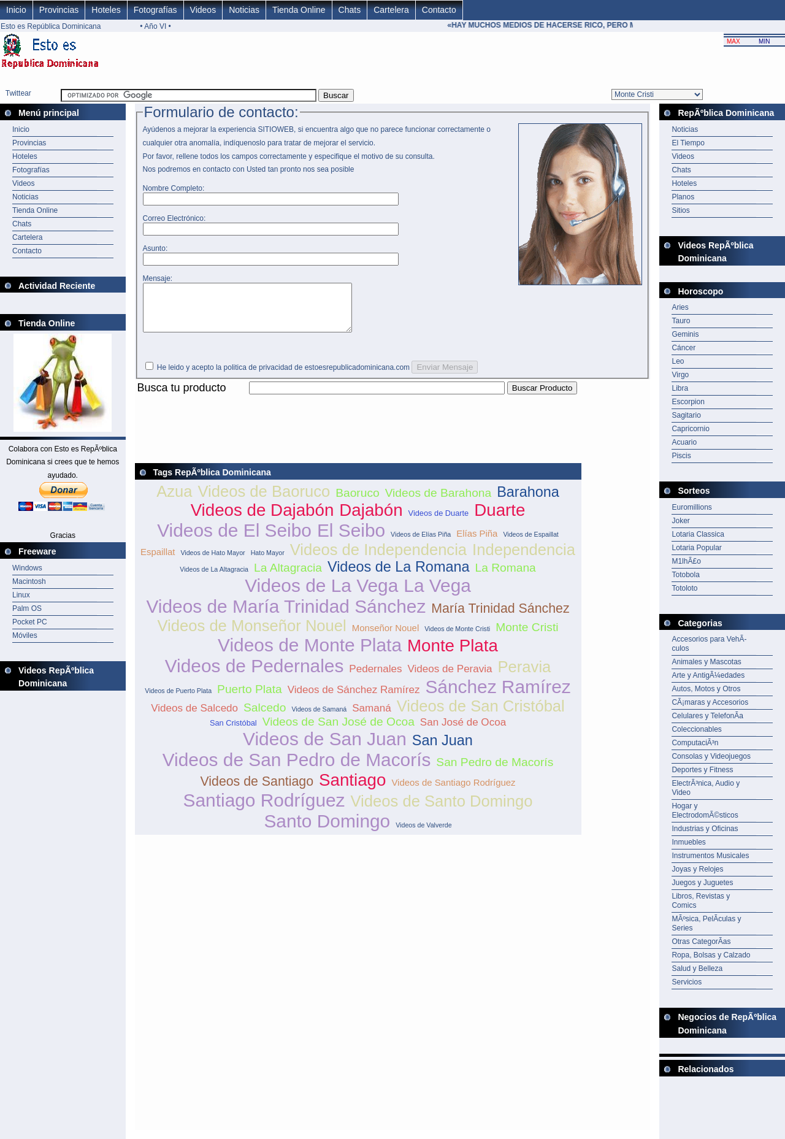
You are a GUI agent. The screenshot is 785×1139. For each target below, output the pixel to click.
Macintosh (29, 581)
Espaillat (157, 561)
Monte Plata (452, 654)
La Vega (437, 595)
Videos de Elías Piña (421, 543)
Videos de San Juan (325, 748)
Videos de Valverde (423, 834)
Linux (21, 595)
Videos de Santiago (256, 790)
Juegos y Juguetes (702, 882)
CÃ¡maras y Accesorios (710, 702)
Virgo (680, 374)
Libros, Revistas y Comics (701, 901)
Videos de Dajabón (262, 519)
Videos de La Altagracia (214, 578)
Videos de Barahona (438, 502)
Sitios (680, 210)
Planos (683, 197)
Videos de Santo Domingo (442, 810)
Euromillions (691, 507)
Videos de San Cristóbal (481, 715)
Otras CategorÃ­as (701, 941)
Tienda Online (299, 10)
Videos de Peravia (450, 678)
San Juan (442, 749)
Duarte (499, 519)
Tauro (681, 320)
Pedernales (375, 678)
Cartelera (391, 10)
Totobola (685, 574)
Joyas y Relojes (697, 869)
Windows (27, 568)
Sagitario (686, 415)
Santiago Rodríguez (264, 809)
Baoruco (357, 502)
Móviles (24, 635)
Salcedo (264, 716)
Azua (174, 500)
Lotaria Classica (698, 534)
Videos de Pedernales (254, 675)
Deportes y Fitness (702, 769)
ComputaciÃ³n (695, 742)
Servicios (687, 982)
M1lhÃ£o (686, 561)
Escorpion (688, 401)
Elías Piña (476, 542)
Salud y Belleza (697, 968)
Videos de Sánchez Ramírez (354, 699)
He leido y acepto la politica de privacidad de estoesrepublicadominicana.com (283, 376)
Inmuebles (688, 842)
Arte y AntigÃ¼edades (708, 675)
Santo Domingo (327, 830)
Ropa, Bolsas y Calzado (711, 955)
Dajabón (370, 519)
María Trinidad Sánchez (500, 617)
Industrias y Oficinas (705, 828)
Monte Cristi (527, 636)
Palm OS (27, 608)
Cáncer (683, 347)
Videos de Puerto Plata (178, 700)
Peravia (524, 676)
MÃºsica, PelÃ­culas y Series (706, 923)
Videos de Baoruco (263, 500)
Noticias (244, 10)
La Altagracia (288, 576)
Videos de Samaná (319, 718)
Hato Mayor (268, 562)
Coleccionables (696, 729)
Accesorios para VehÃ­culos (709, 644)
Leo (678, 361)
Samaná (371, 717)
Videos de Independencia (378, 558)
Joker (680, 520)
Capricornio (690, 428)
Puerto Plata (249, 698)
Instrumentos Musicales (710, 855)
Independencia (523, 558)
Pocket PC (29, 622)
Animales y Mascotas (706, 662)
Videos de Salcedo (194, 717)
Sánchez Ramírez (497, 696)
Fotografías (155, 10)
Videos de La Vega (321, 595)
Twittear (18, 93)
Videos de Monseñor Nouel (251, 634)
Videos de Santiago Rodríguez (453, 791)
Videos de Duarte (438, 522)
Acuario (684, 442)
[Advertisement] (358, 410)
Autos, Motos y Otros (706, 689)
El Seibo (351, 539)
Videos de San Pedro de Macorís (297, 769)
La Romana (505, 576)
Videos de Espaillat (530, 543)
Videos (203, 10)
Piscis (681, 455)
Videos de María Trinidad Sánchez (286, 615)
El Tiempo (688, 143)
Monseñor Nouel (385, 637)
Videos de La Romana (398, 576)
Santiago (352, 789)
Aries (680, 307)
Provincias (59, 10)
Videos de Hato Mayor (212, 562)
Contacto (439, 10)
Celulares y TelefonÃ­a (707, 715)
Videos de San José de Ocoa (338, 730)
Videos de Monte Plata (310, 654)
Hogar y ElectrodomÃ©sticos (705, 810)
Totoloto (684, 588)
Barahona (528, 501)
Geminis (685, 334)
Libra (680, 388)
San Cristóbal (233, 732)
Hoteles (105, 10)
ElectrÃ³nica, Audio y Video (706, 788)
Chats (350, 10)
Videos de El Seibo (234, 539)
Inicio (16, 10)
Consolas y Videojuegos (711, 756)
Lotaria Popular (696, 547)
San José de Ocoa (463, 731)
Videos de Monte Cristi (457, 638)
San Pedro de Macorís (494, 771)
